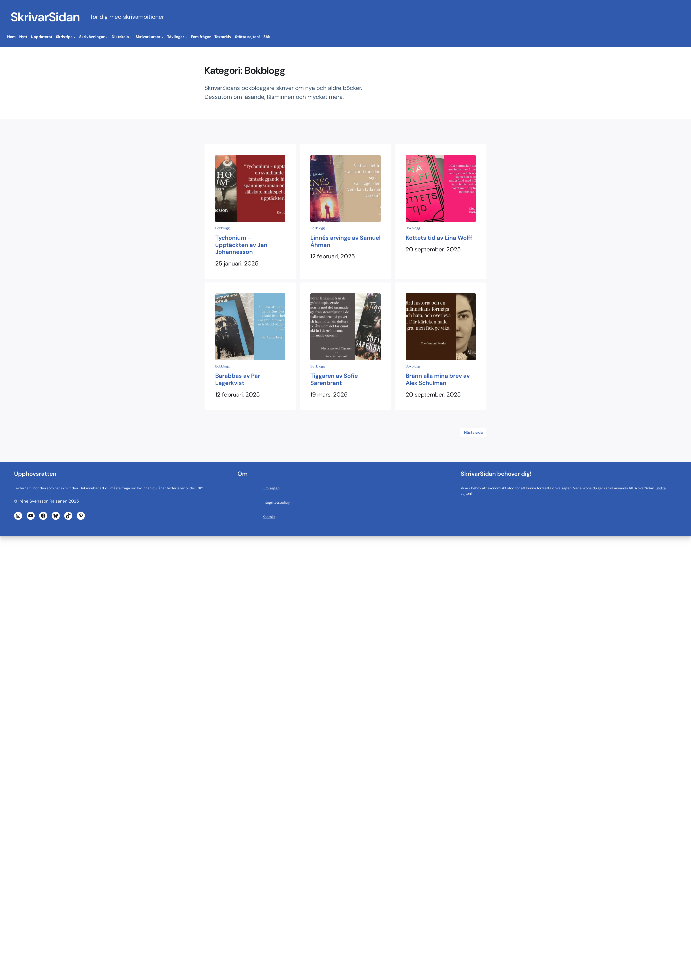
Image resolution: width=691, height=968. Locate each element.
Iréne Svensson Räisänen (43, 501)
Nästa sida (473, 432)
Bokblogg (222, 228)
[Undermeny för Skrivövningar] (107, 37)
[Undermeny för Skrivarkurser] (162, 37)
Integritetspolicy (276, 502)
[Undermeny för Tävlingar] (186, 37)
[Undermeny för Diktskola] (131, 37)
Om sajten (271, 488)
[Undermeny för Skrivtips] (74, 37)
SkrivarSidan (45, 17)
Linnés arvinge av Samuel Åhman (345, 241)
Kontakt (269, 516)
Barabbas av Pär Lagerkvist (237, 379)
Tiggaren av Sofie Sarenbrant (334, 379)
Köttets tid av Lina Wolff (439, 238)
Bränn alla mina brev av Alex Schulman (438, 379)
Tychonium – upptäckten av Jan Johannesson (241, 245)
